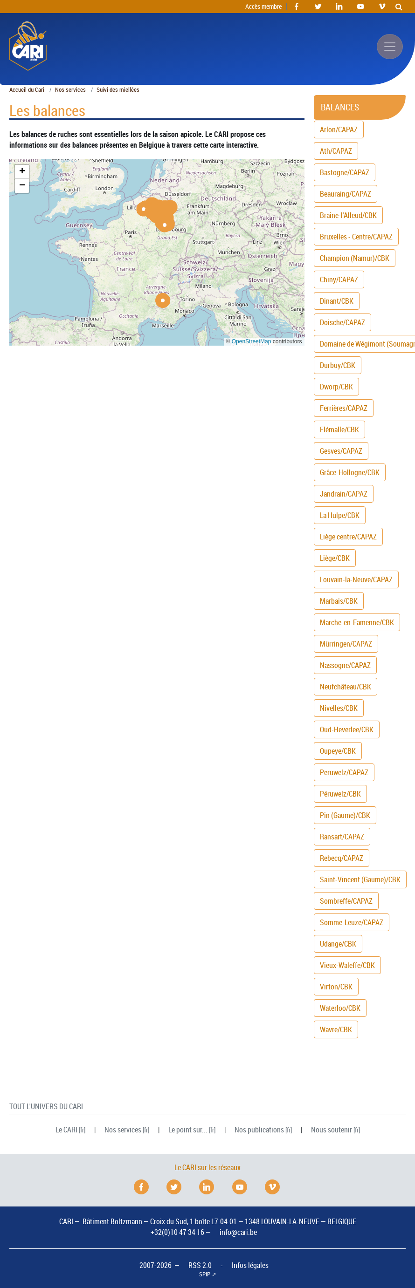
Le (66, 1129)
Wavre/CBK (336, 1029)
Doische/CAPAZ (342, 322)
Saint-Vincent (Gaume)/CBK (360, 879)
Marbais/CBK (339, 601)
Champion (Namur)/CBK (354, 258)
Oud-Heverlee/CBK (347, 729)
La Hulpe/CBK (340, 515)
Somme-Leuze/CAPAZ (351, 922)
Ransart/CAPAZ (342, 836)
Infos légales (250, 1265)
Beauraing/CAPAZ (345, 194)
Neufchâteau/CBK (345, 686)
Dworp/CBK (336, 387)
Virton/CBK (336, 986)
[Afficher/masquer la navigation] (390, 46)
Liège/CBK (335, 558)
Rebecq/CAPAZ (341, 858)
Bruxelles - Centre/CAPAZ (356, 237)
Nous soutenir (331, 1129)
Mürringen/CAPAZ (346, 644)
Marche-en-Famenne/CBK (357, 622)
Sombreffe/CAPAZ (346, 901)
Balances (340, 107)
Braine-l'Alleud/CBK (348, 215)
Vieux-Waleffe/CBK (347, 965)
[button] (143, 209)
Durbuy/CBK (337, 365)
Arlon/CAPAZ (339, 129)
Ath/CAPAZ (336, 151)
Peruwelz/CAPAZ (344, 772)
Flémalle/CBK (339, 429)
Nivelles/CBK (339, 708)
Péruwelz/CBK (340, 794)
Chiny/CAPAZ (339, 279)
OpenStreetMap (251, 341)
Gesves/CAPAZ (341, 451)
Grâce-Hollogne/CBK (350, 472)
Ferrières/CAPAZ (343, 408)
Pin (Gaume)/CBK (345, 815)
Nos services (70, 90)
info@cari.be (238, 1232)
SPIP (204, 1274)
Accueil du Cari (26, 90)
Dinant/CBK (336, 301)
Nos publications (259, 1129)
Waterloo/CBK (340, 1008)
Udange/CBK (338, 944)
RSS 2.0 (200, 1265)
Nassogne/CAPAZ (345, 665)
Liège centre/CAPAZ (348, 537)
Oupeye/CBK (338, 751)
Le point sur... (188, 1129)
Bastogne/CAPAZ (344, 172)
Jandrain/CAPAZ (343, 494)
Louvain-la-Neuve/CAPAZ (356, 579)
